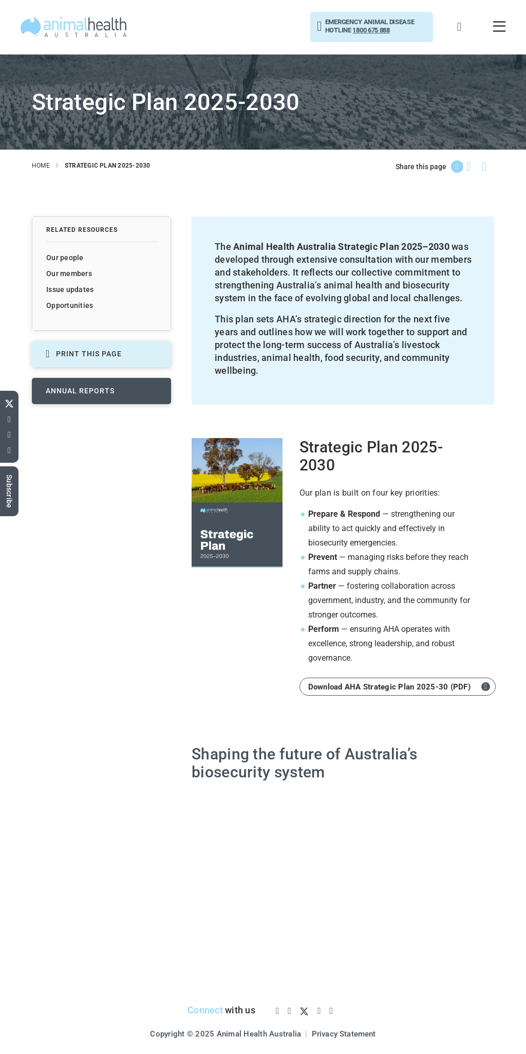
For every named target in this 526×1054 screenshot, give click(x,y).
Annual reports (80, 391)
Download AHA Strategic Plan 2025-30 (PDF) (389, 686)
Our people (65, 257)
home (41, 165)
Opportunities (69, 305)
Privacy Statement (343, 1033)
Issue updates (69, 289)
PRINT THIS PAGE (84, 354)
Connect (204, 1009)
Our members (69, 273)
